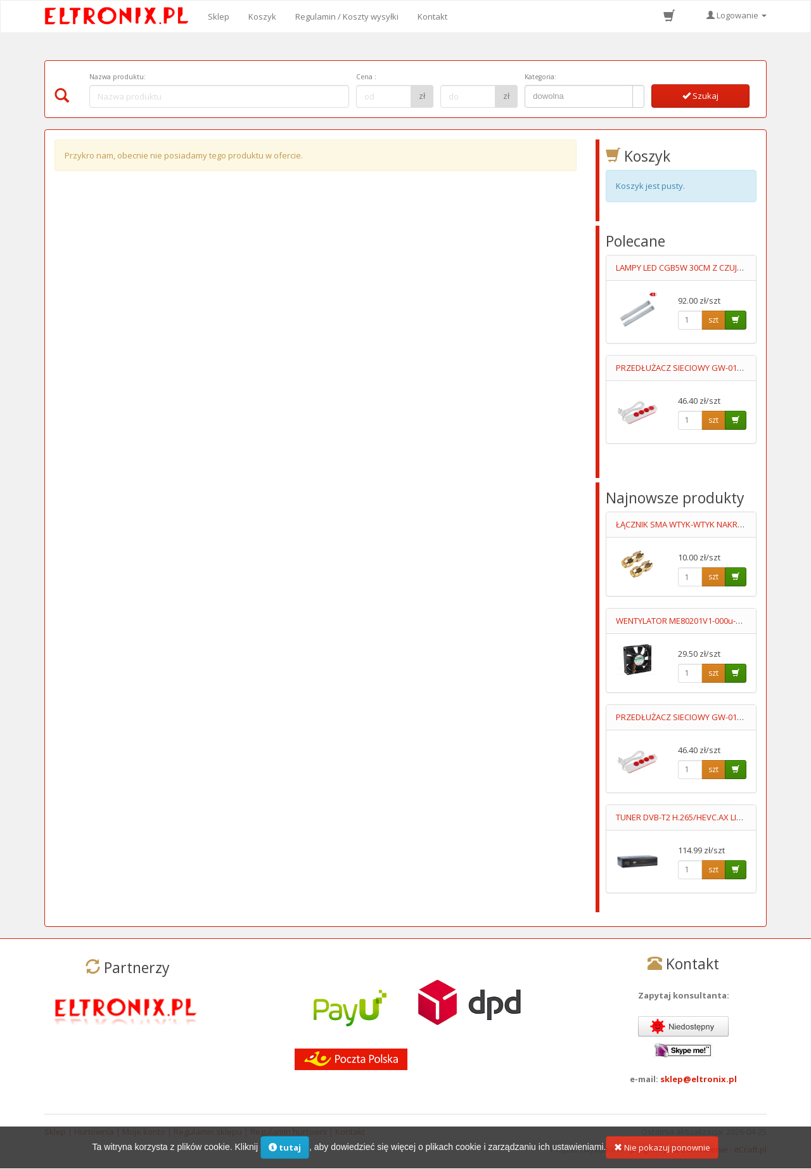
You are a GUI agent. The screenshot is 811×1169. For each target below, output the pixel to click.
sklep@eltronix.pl (698, 1079)
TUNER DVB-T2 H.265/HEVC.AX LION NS (688, 817)
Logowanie (736, 15)
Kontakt (432, 16)
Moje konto (143, 1131)
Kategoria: (540, 76)
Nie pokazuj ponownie (662, 1154)
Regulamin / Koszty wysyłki (347, 16)
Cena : (366, 76)
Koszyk (262, 16)
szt (713, 319)
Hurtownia (94, 1131)
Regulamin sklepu (208, 1131)
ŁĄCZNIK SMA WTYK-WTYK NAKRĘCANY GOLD (701, 524)
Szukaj (700, 95)
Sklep (218, 16)
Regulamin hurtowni (288, 1131)
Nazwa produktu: (117, 76)
